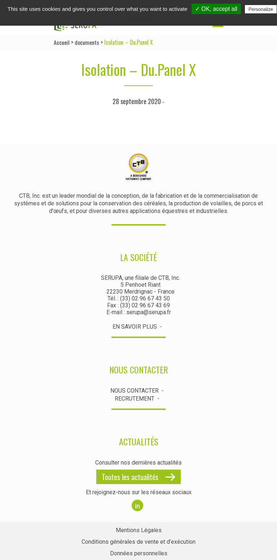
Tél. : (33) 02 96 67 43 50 (138, 298)
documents (87, 42)
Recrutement (134, 397)
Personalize (261, 9)
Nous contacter (134, 390)
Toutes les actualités (130, 475)
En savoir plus (135, 326)
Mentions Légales (139, 529)
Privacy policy (142, 18)
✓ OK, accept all (216, 9)
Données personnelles (138, 551)
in (137, 505)
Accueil (62, 42)
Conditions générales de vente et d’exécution (138, 540)
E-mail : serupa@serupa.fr (138, 312)
